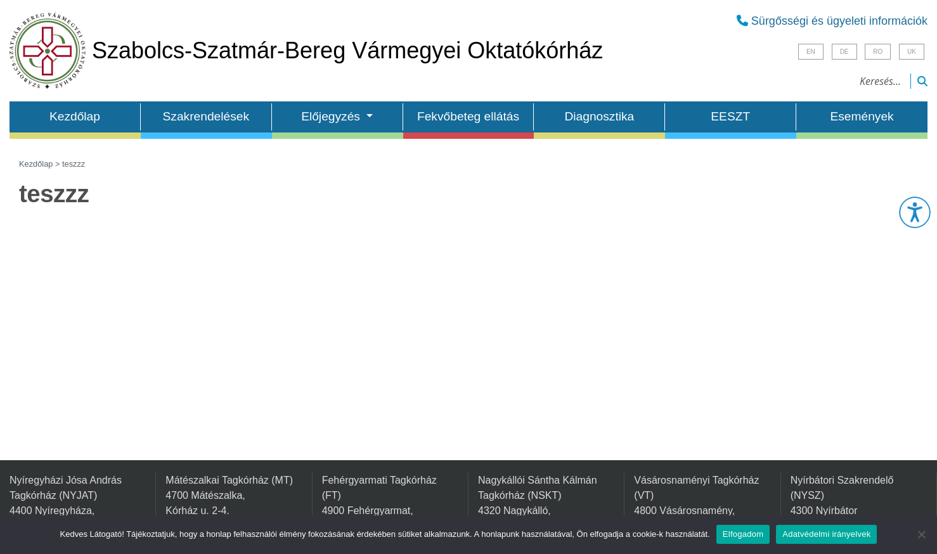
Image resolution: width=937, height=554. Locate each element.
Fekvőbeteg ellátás (468, 116)
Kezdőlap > (40, 164)
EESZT (730, 116)
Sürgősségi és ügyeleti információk (832, 21)
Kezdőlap (74, 116)
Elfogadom (743, 534)
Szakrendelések (206, 116)
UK (911, 51)
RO (877, 51)
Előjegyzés (332, 116)
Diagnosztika (599, 116)
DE (844, 51)
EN (810, 51)
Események (861, 116)
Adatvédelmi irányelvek (826, 534)
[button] (915, 212)
